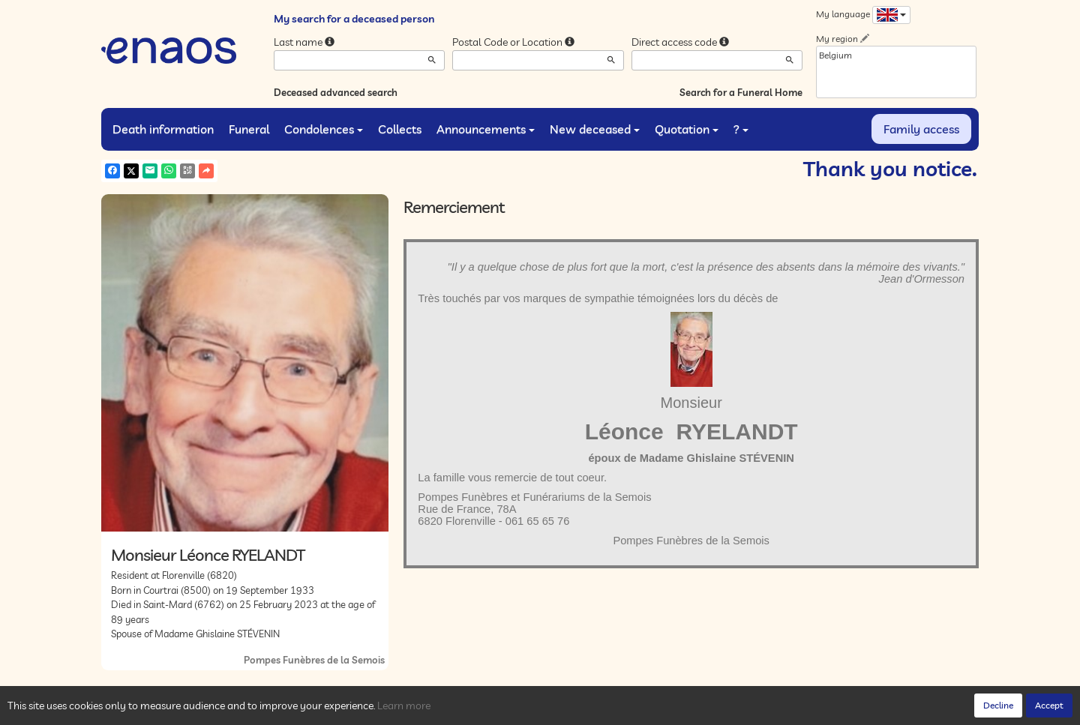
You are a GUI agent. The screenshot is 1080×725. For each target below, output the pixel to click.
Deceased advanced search (336, 92)
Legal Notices (330, 710)
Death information (163, 128)
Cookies (276, 710)
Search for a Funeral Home (741, 92)
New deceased (595, 128)
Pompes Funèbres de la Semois (314, 660)
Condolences (323, 128)
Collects (400, 128)
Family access (921, 128)
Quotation (686, 128)
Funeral (249, 128)
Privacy (236, 710)
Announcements (485, 128)
